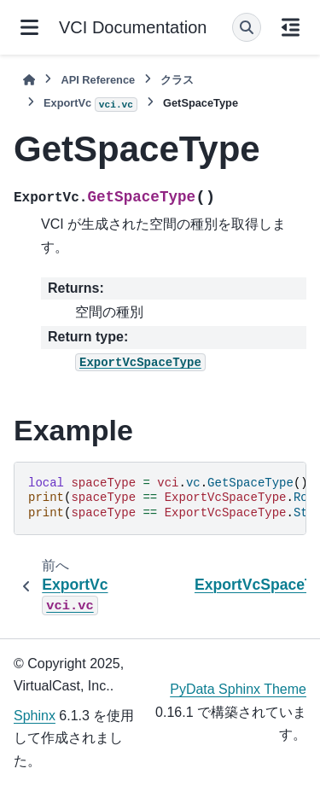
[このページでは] (290, 27)
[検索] (246, 27)
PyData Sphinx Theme (238, 689)
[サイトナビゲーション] (29, 27)
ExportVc (90, 104)
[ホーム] (29, 80)
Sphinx (34, 715)
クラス (177, 79)
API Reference (98, 79)
